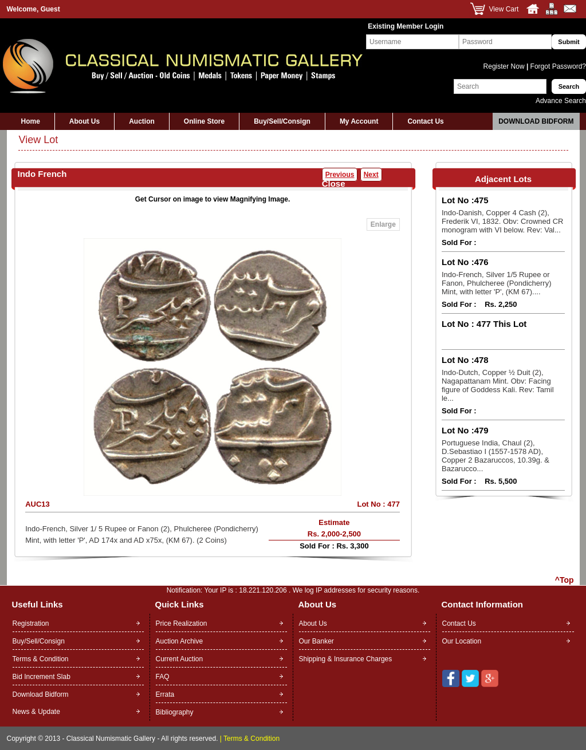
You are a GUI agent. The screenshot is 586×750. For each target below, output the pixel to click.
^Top (564, 580)
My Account (359, 121)
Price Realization (181, 623)
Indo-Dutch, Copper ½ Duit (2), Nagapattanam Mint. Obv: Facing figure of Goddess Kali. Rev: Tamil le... (498, 385)
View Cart (504, 9)
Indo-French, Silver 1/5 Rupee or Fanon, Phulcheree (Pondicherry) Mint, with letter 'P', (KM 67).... (497, 283)
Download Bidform (535, 121)
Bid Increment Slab (41, 677)
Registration (31, 623)
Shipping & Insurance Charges (345, 659)
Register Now (504, 66)
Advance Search (561, 101)
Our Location (462, 641)
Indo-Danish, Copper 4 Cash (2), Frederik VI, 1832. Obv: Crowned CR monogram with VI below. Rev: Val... (502, 221)
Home (30, 121)
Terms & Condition (41, 659)
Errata (165, 694)
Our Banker (316, 641)
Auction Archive (179, 641)
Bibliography (175, 712)
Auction (142, 121)
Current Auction (179, 659)
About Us (84, 121)
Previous (340, 175)
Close (333, 183)
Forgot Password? (557, 66)
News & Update (36, 712)
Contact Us (425, 121)
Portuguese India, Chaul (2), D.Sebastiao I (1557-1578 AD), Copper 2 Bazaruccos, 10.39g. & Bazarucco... (495, 456)
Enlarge (383, 224)
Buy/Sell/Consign (282, 121)
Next (371, 175)
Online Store (204, 121)
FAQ (163, 677)
